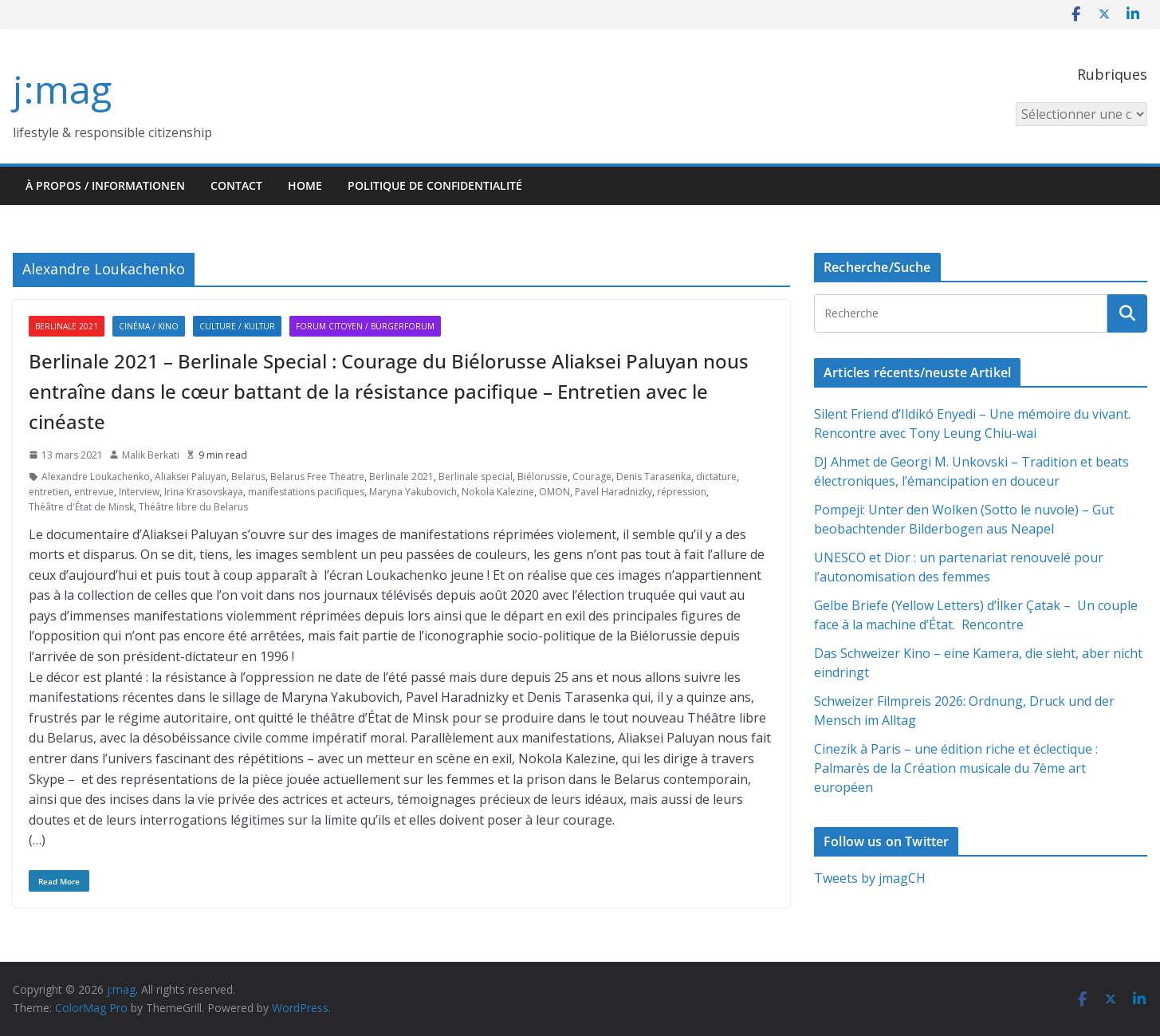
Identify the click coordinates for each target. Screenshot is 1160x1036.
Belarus (248, 476)
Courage (591, 476)
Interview (139, 491)
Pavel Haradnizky (613, 491)
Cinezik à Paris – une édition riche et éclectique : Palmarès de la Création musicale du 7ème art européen (956, 768)
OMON (554, 491)
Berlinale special (475, 476)
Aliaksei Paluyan (190, 476)
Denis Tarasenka (653, 476)
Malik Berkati (150, 455)
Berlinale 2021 (66, 326)
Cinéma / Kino (149, 326)
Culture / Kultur (237, 326)
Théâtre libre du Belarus (193, 507)
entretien (49, 491)
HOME (305, 185)
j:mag (62, 89)
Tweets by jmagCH (870, 878)
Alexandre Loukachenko (95, 476)
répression (681, 491)
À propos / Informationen (105, 185)
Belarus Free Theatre (317, 476)
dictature (716, 476)
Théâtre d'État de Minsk (81, 507)
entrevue (94, 491)
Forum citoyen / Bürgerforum (365, 326)
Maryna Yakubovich (413, 491)
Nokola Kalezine (498, 491)
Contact (236, 185)
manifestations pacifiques (306, 491)
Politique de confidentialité (435, 185)
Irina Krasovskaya (203, 491)
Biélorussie (542, 476)
